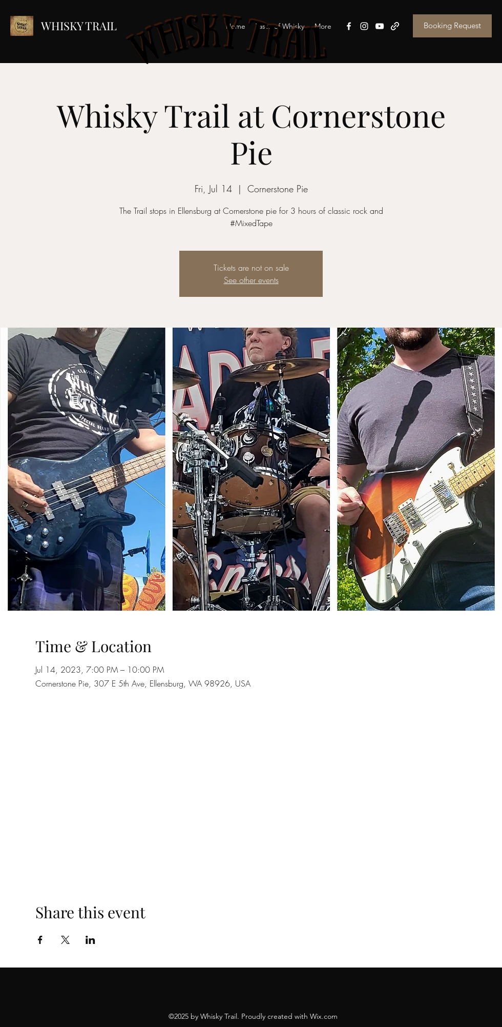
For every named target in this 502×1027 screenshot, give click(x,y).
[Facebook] (349, 26)
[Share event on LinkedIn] (90, 940)
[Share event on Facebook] (40, 940)
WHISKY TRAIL (79, 25)
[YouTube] (379, 26)
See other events (251, 280)
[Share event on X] (65, 940)
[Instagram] (364, 26)
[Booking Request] (452, 25)
